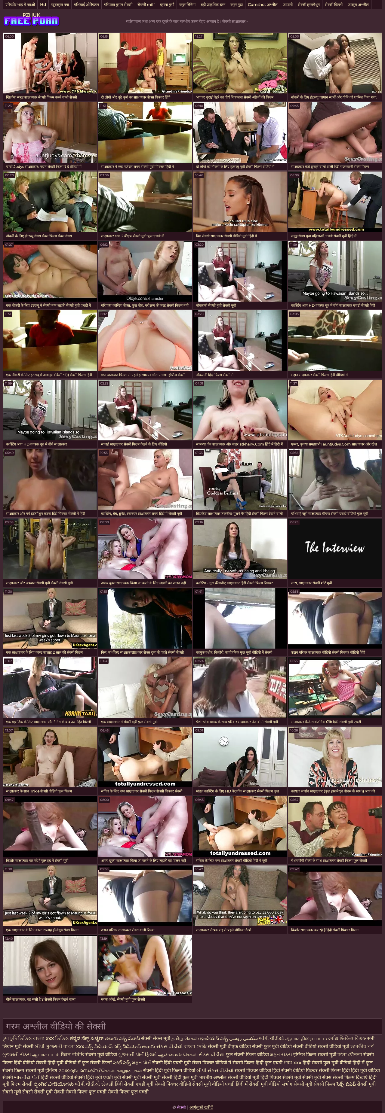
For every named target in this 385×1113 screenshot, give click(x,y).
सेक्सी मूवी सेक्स (316, 1077)
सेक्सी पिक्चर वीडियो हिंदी (258, 1070)
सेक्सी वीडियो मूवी (244, 1077)
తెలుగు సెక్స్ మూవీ (123, 1038)
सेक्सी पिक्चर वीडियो (173, 1084)
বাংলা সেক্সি (195, 1046)
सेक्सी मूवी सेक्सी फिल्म (314, 1084)
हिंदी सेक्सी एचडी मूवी (134, 1084)
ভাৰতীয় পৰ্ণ (362, 1046)
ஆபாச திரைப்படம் (306, 1038)
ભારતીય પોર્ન (26, 1077)
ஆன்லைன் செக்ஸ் (178, 1054)
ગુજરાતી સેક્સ (16, 1054)
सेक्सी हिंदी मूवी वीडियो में (58, 1063)
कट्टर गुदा (236, 4)
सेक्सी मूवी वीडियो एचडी (214, 1084)
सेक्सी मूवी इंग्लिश (42, 1070)
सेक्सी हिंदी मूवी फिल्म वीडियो (169, 1070)
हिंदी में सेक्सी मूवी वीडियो (258, 1084)
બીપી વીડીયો (271, 1038)
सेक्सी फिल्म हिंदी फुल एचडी (257, 1063)
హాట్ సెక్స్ (122, 1063)
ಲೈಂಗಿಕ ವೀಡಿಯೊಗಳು (54, 1084)
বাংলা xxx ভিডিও (51, 1038)
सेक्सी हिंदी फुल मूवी (180, 1077)
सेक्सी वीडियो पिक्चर (300, 1070)
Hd (43, 4)
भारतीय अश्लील (212, 1077)
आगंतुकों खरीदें (201, 1107)
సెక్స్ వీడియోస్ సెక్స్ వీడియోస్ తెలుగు (120, 1046)
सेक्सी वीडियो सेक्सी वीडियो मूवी (321, 1046)
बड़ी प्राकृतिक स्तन (213, 4)
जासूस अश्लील (358, 4)
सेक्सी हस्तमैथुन (309, 4)
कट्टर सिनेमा (187, 4)
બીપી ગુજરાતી (49, 1046)
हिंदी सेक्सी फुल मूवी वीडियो (327, 1063)
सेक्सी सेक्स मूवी (155, 1038)
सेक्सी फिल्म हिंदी (334, 1070)
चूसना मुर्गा (167, 4)
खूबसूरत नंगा (60, 4)
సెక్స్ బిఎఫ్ (346, 1084)
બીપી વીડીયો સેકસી (94, 1084)
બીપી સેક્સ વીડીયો (214, 1070)
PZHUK (31, 15)
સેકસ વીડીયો (170, 1046)
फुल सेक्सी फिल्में (97, 1063)
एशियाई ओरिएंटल (86, 4)
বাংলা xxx (73, 1046)
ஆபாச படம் (46, 1054)
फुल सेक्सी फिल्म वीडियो (247, 1054)
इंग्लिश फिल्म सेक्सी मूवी (315, 1054)
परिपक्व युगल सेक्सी (118, 4)
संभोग (287, 1084)
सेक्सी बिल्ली (334, 4)
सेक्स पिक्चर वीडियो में (211, 1063)
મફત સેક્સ (281, 1054)
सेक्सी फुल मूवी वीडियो (272, 1046)
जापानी (288, 4)
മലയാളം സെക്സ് (79, 1070)
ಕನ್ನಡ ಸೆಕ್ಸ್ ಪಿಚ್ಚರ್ (87, 1038)
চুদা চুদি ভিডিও (17, 1038)
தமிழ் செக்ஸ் (185, 1038)
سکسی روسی (243, 1038)
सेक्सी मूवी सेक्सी (49, 1092)
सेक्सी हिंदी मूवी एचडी (93, 1077)
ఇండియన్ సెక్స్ (214, 1038)
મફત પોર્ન (141, 1063)
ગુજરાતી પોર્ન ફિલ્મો (137, 1054)
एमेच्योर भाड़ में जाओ (20, 4)
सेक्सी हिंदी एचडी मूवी (171, 1063)
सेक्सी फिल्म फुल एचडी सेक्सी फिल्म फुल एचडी (107, 1092)
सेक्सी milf (146, 4)
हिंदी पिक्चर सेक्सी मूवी (280, 1077)
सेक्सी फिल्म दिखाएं (351, 1077)
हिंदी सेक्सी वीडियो (57, 1077)
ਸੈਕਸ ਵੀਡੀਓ (72, 1054)
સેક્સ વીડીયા (212, 1054)
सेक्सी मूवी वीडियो (101, 1054)
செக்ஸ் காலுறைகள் (121, 1070)
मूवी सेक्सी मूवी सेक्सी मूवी (138, 1077)
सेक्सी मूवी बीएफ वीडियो (229, 1046)
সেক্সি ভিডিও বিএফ (347, 1038)
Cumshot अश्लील (263, 4)
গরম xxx (292, 1063)
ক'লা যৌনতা (349, 1054)
